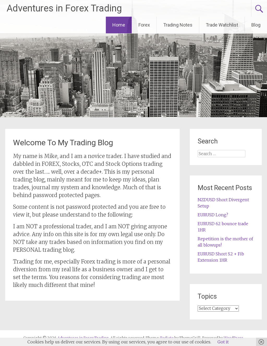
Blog (255, 25)
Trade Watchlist (222, 25)
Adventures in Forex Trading (64, 8)
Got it (223, 341)
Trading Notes (177, 25)
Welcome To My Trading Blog (63, 142)
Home (118, 25)
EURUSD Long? (213, 214)
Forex (144, 25)
